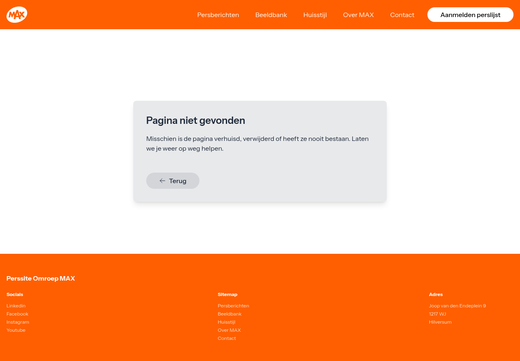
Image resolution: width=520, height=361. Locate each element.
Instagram (17, 322)
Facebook (17, 314)
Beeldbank (271, 15)
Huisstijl (315, 15)
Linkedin (16, 306)
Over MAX (358, 15)
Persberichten (218, 15)
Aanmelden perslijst (470, 15)
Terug (172, 181)
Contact (402, 15)
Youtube (16, 330)
